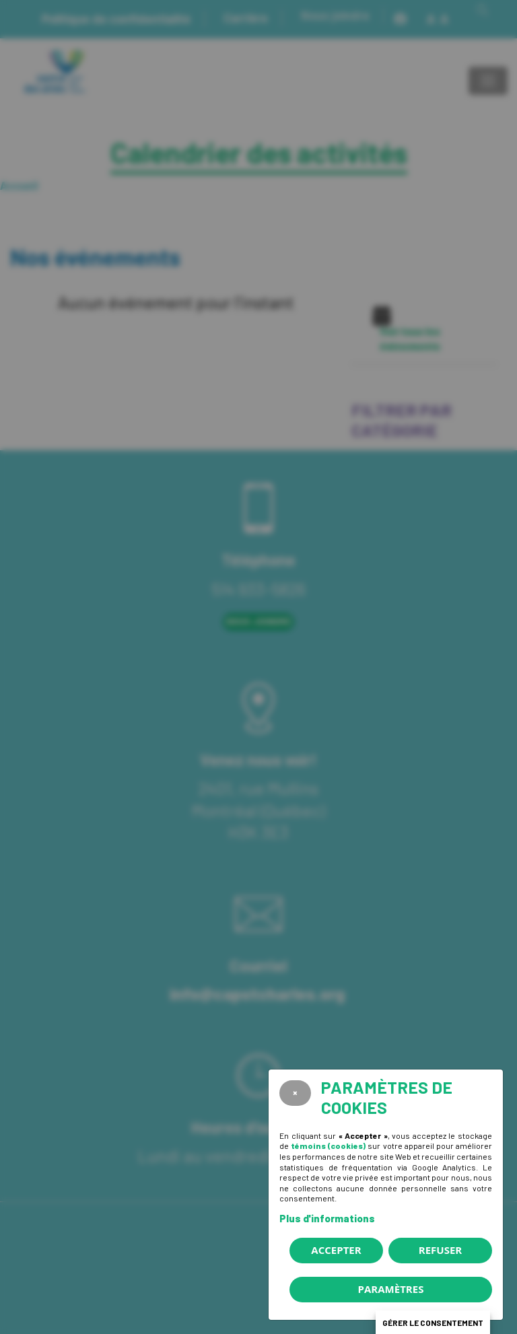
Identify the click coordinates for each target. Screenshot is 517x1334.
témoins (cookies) (328, 1145)
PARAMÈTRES (391, 1289)
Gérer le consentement (432, 1322)
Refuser (440, 1250)
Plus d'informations (327, 1218)
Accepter (336, 1250)
